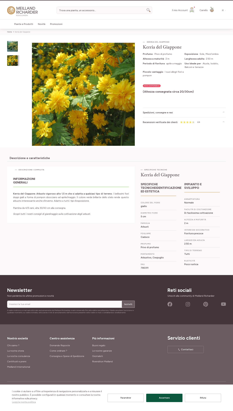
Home (9, 32)
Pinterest (205, 304)
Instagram (187, 304)
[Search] (149, 10)
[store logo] (22, 11)
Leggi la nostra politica (24, 402)
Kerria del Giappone (22, 32)
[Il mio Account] (183, 10)
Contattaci (187, 349)
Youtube (223, 304)
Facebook (169, 304)
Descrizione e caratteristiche (30, 158)
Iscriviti (128, 304)
